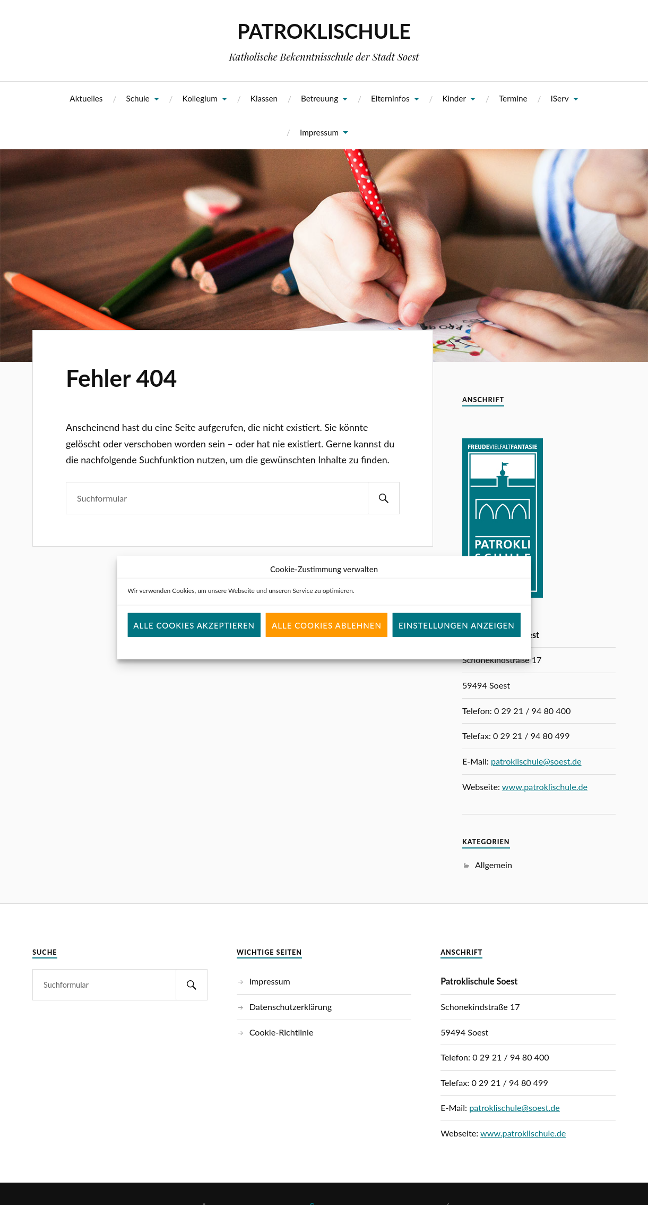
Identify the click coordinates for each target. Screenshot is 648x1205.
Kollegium (200, 98)
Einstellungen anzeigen (457, 638)
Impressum (319, 132)
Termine (513, 98)
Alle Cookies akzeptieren (194, 638)
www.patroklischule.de (544, 787)
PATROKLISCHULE (324, 31)
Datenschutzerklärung (290, 1007)
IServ (560, 98)
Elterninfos (390, 98)
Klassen (264, 98)
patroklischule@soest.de (536, 761)
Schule (137, 98)
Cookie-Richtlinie (281, 1032)
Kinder (454, 98)
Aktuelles (86, 98)
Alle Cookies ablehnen (327, 638)
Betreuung (319, 98)
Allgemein (493, 865)
